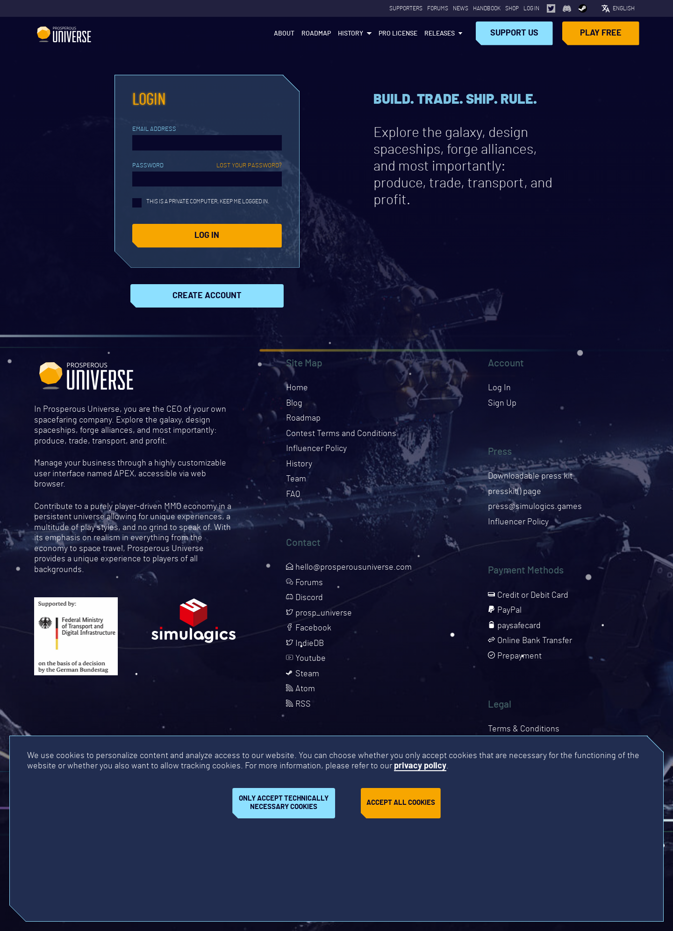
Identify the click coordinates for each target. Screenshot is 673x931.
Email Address (154, 129)
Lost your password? (249, 166)
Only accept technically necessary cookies (284, 803)
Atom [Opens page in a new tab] (300, 689)
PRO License (398, 33)
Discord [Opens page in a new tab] (304, 598)
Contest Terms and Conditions (341, 434)
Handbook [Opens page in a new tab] (487, 8)
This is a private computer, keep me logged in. (200, 203)
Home (297, 388)
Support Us (514, 33)
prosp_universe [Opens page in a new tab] (319, 613)
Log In (531, 8)
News (460, 8)
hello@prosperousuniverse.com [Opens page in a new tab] (349, 567)
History (350, 33)
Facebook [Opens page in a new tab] (308, 628)
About (284, 33)
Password (207, 166)
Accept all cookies (400, 802)
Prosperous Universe (64, 33)
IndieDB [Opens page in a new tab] (305, 643)
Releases (439, 33)
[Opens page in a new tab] (551, 8)
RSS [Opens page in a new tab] (298, 704)
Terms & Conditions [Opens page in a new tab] (523, 729)
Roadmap (316, 33)
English (624, 8)
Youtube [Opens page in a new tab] (306, 658)
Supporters (405, 8)
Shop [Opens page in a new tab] (512, 8)
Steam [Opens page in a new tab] (302, 674)
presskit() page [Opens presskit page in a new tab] (514, 491)
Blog (294, 403)
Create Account (207, 296)
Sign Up (502, 403)
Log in (206, 235)
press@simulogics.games (535, 506)
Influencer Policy (316, 448)
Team (296, 479)
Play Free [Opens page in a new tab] (601, 33)
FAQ (293, 494)
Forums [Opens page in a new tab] (437, 8)
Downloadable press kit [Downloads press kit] (530, 476)
